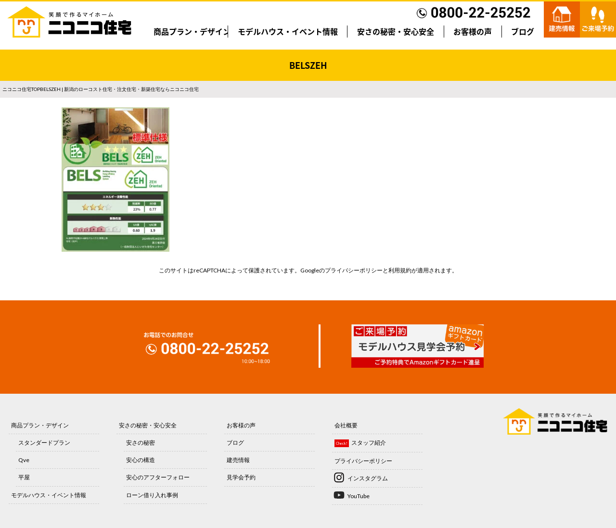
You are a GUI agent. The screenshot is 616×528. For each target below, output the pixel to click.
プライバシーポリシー (354, 270)
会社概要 (346, 425)
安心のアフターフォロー (158, 477)
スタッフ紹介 (368, 442)
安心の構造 (140, 460)
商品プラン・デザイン (192, 31)
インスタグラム (367, 478)
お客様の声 (472, 31)
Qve (23, 460)
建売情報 (238, 460)
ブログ (522, 31)
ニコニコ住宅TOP (21, 89)
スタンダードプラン (44, 442)
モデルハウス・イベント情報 (288, 31)
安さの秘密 (140, 442)
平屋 (24, 477)
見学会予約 (241, 477)
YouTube (358, 496)
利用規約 (399, 270)
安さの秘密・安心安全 (395, 31)
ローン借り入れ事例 (152, 495)
